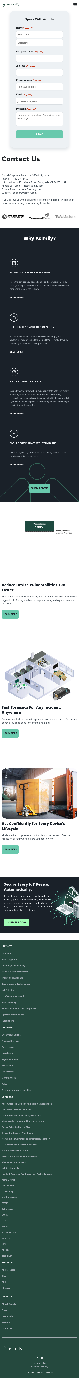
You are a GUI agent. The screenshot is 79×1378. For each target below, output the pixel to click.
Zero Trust (7, 1255)
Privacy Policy (39, 1363)
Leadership (7, 1316)
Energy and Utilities (11, 1034)
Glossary (6, 1288)
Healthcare (7, 1053)
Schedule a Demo (16, 922)
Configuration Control (13, 996)
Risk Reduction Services (14, 1162)
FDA (4, 1220)
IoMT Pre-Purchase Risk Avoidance (19, 1156)
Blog (4, 1276)
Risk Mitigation (9, 959)
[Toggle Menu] (75, 4)
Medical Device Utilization (15, 1150)
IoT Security (8, 1185)
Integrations (8, 1020)
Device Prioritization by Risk (16, 1127)
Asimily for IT (8, 1179)
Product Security (39, 1366)
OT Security (7, 1191)
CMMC (5, 1203)
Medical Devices (10, 1197)
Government (8, 1047)
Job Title (25, 66)
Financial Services (10, 1041)
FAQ (4, 1282)
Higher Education (10, 1059)
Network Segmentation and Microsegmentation (26, 1138)
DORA (5, 1214)
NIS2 (4, 1244)
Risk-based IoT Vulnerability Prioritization (23, 1121)
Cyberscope (7, 1209)
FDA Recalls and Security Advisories (19, 1144)
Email (24, 94)
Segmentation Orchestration (16, 984)
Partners (6, 1322)
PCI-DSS (6, 1250)
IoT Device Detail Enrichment (16, 1109)
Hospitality (7, 1065)
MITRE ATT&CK (9, 1232)
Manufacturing (9, 1077)
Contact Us (7, 1328)
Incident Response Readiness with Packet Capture (27, 1174)
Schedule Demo (39, 488)
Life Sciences (8, 1071)
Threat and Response (12, 977)
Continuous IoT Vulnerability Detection (21, 1115)
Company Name (29, 51)
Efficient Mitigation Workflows (17, 1133)
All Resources (8, 1269)
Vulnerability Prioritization (15, 971)
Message (26, 109)
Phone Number (29, 80)
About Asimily (9, 1304)
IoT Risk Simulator (11, 1168)
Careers (5, 1310)
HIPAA (5, 1226)
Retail (4, 1083)
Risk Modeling (9, 1002)
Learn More (17, 297)
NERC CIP (6, 1238)
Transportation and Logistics (16, 1090)
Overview (6, 953)
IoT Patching (8, 990)
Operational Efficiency (13, 1014)
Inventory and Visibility (13, 965)
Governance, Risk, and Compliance (19, 1008)
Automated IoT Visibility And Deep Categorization (27, 1103)
